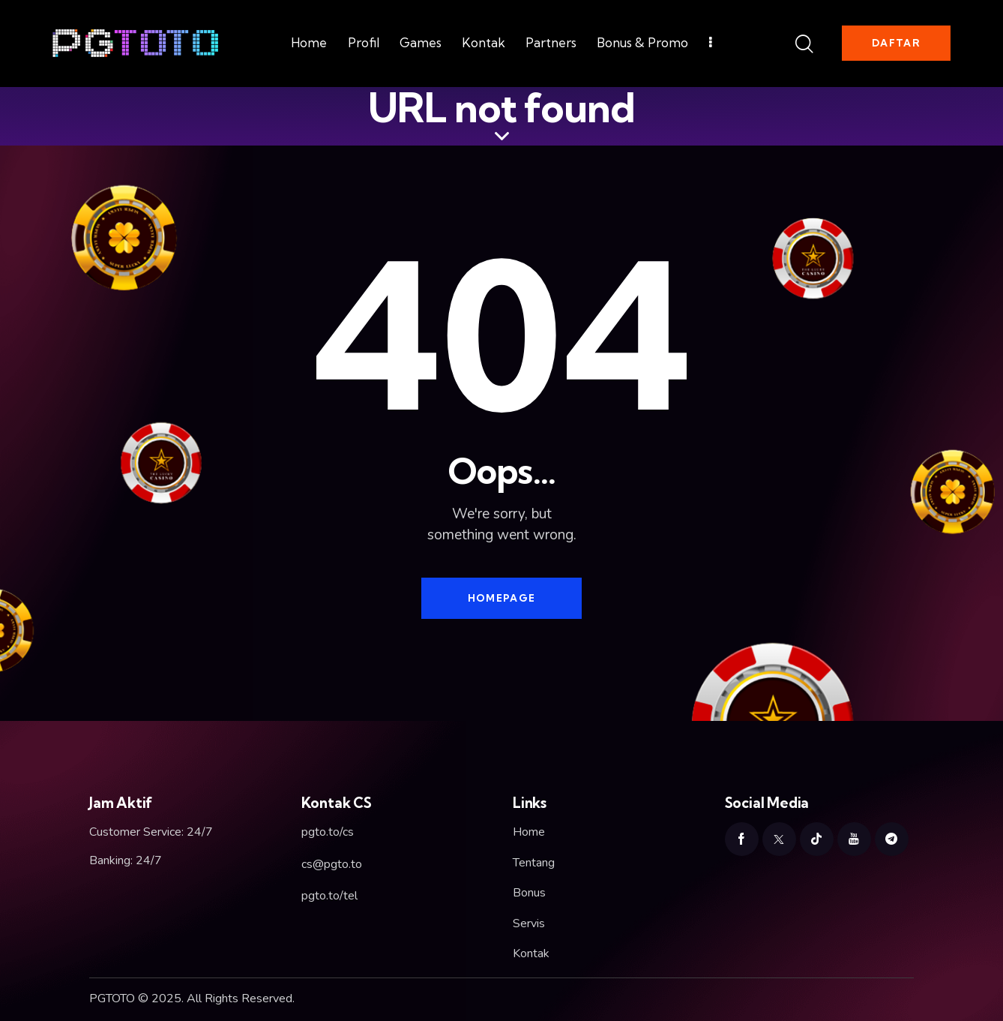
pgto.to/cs (327, 832)
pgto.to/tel (329, 895)
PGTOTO (112, 998)
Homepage (501, 598)
